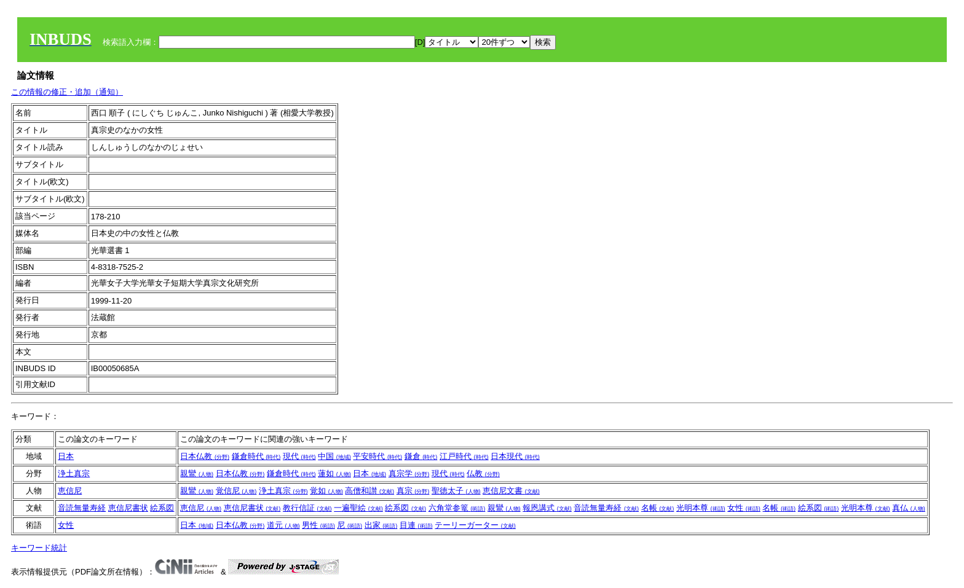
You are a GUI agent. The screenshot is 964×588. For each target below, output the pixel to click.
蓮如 (334, 473)
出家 (381, 525)
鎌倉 (421, 456)
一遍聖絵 (358, 507)
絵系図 (162, 507)
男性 (318, 525)
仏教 (483, 473)
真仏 (908, 507)
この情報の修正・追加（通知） (67, 91)
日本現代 (515, 456)
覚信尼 (236, 490)
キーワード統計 (39, 547)
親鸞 (196, 473)
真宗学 (409, 473)
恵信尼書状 (128, 507)
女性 (744, 507)
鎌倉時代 (256, 456)
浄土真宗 (74, 473)
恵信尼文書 (511, 490)
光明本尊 (700, 507)
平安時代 (377, 456)
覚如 (326, 490)
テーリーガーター (475, 525)
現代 (299, 456)
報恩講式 (547, 507)
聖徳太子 (456, 490)
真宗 (413, 490)
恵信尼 (70, 490)
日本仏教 (204, 456)
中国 (334, 456)
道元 (283, 525)
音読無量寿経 (82, 507)
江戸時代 (464, 456)
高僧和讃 (369, 490)
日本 (66, 456)
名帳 (657, 507)
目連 (416, 525)
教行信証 (307, 507)
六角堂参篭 (457, 507)
